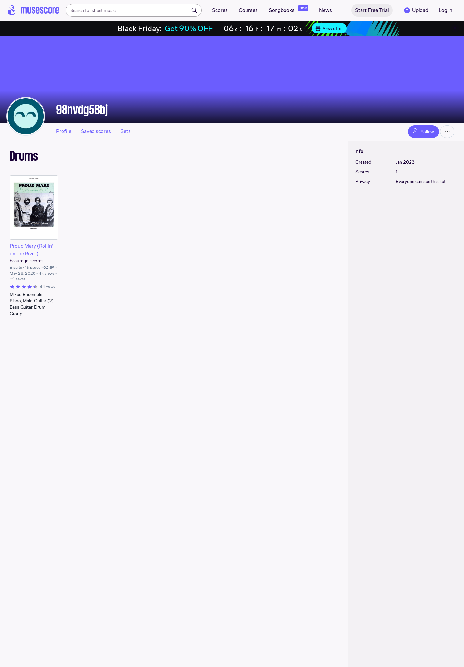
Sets (126, 131)
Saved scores (96, 131)
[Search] (194, 10)
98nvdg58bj (82, 109)
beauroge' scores (27, 260)
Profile (63, 131)
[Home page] (33, 10)
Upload (415, 10)
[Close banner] (455, 28)
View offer (329, 28)
